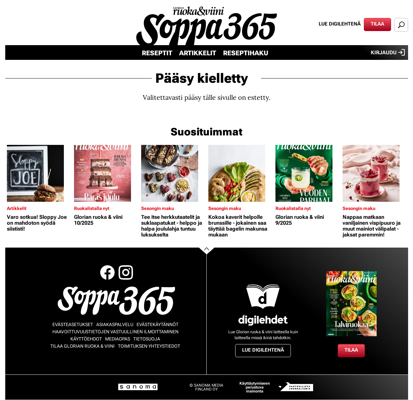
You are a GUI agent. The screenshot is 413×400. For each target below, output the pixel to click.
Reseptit (157, 53)
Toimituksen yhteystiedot (149, 346)
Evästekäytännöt (157, 324)
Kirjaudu (388, 52)
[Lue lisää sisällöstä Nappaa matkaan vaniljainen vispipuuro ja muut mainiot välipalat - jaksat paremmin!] (374, 173)
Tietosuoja (146, 338)
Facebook (107, 272)
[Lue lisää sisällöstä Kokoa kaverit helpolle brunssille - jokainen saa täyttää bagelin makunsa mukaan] (240, 173)
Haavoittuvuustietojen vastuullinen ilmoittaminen (115, 331)
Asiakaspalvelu (114, 324)
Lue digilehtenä (340, 24)
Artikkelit (197, 53)
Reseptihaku (245, 53)
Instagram (126, 272)
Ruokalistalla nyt (91, 208)
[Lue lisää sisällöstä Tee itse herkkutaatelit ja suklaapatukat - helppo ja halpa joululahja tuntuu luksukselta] (173, 173)
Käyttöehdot (86, 338)
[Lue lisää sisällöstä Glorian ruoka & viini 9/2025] (307, 173)
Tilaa (377, 24)
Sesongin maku (157, 208)
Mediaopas (117, 338)
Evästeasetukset (72, 324)
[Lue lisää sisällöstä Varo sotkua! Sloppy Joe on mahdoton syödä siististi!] (39, 173)
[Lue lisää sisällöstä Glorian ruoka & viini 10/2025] (106, 173)
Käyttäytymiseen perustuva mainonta (254, 387)
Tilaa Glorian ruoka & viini (82, 346)
